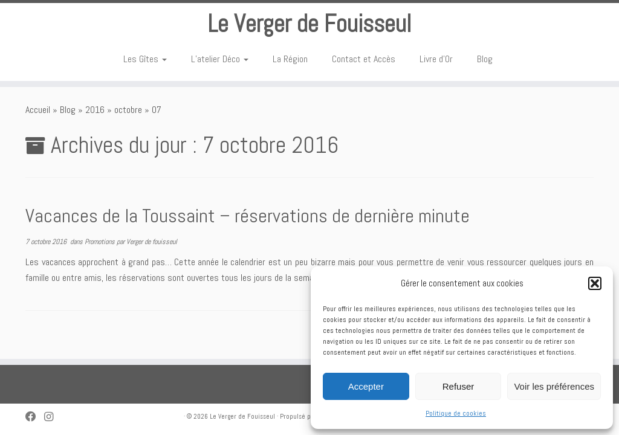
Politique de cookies (456, 413)
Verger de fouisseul (151, 241)
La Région (290, 59)
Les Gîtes (145, 59)
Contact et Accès (363, 59)
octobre (128, 109)
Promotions (101, 241)
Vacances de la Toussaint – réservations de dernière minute (247, 216)
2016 (95, 109)
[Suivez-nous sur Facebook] (34, 417)
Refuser (458, 386)
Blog (485, 59)
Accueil (37, 109)
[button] (595, 283)
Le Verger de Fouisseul (309, 24)
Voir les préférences (554, 386)
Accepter (366, 386)
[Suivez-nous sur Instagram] (52, 417)
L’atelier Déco (219, 59)
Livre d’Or (436, 59)
